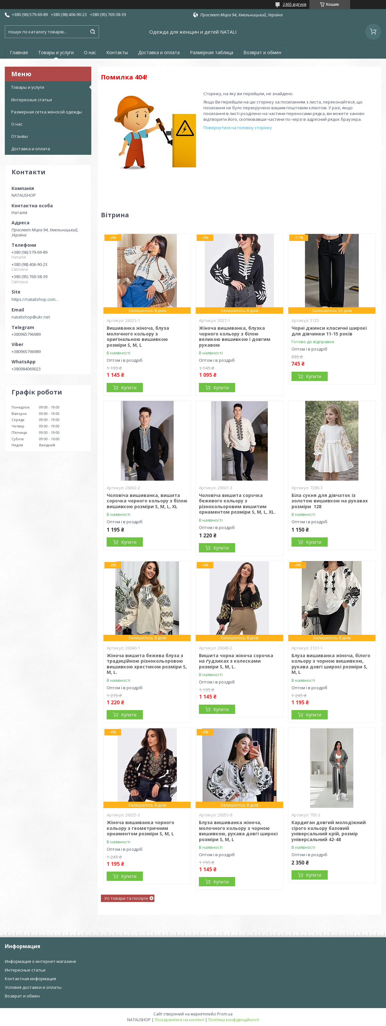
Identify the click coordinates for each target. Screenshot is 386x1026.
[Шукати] (92, 31)
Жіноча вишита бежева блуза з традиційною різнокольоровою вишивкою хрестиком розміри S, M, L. (147, 663)
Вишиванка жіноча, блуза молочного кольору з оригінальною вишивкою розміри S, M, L (138, 336)
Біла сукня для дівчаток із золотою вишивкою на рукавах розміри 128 (330, 500)
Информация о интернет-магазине (40, 961)
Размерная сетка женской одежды (46, 112)
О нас (90, 52)
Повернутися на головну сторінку (237, 127)
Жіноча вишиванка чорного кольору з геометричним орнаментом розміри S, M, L (140, 828)
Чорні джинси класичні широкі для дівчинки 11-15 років (329, 331)
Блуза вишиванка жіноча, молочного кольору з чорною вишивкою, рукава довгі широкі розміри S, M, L (238, 830)
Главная (19, 52)
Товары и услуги (56, 52)
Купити (128, 388)
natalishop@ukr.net (31, 316)
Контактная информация (30, 978)
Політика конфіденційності (233, 1019)
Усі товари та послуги (126, 898)
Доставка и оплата (159, 52)
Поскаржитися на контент (179, 1019)
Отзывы (19, 136)
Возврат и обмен (262, 52)
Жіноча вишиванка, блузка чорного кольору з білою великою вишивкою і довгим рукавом (234, 336)
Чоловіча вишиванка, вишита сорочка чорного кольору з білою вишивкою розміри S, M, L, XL (147, 500)
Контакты (117, 52)
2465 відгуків (294, 4)
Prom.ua (225, 1014)
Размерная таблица (211, 52)
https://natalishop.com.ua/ (36, 299)
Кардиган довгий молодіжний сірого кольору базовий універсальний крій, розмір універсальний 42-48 (329, 830)
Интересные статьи (31, 100)
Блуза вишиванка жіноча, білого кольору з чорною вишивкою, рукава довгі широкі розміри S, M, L (331, 663)
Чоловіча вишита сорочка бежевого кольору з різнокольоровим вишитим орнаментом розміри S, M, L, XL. (237, 503)
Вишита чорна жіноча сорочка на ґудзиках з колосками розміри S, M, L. (236, 661)
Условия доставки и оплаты (33, 987)
